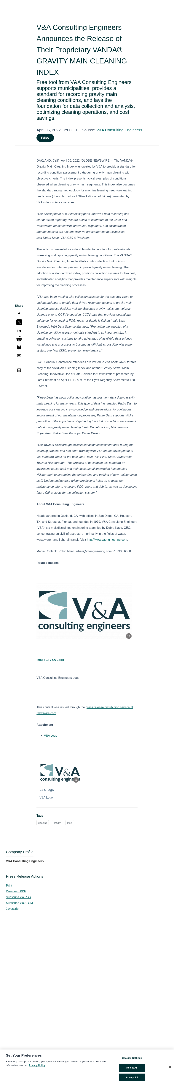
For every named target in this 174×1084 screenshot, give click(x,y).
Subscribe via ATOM (19, 903)
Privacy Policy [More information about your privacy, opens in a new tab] (37, 1066)
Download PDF (16, 891)
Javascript (12, 908)
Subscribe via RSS (18, 897)
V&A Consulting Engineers (119, 130)
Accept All (132, 1078)
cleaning (42, 822)
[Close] (170, 1068)
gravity (57, 822)
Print (9, 885)
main (69, 822)
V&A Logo (50, 735)
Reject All (132, 1068)
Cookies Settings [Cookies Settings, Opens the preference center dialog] (132, 1059)
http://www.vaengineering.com (107, 539)
